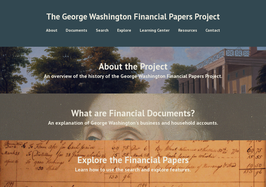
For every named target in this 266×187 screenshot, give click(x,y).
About (51, 30)
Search (102, 30)
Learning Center (155, 30)
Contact (212, 30)
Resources (187, 30)
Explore (124, 30)
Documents (76, 30)
